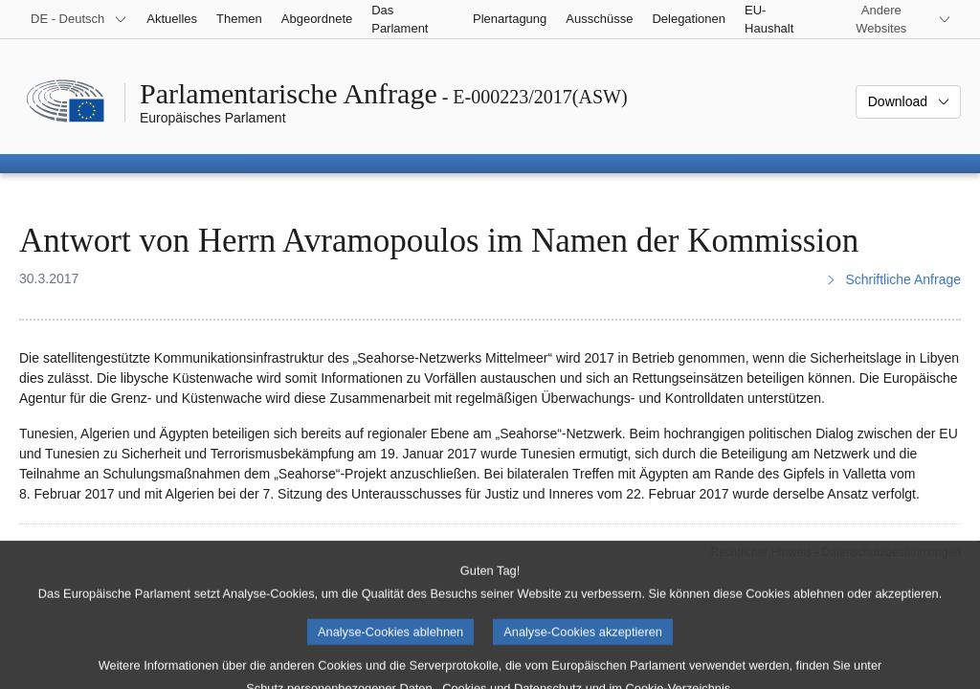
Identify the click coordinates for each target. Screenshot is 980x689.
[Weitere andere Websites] (893, 19)
